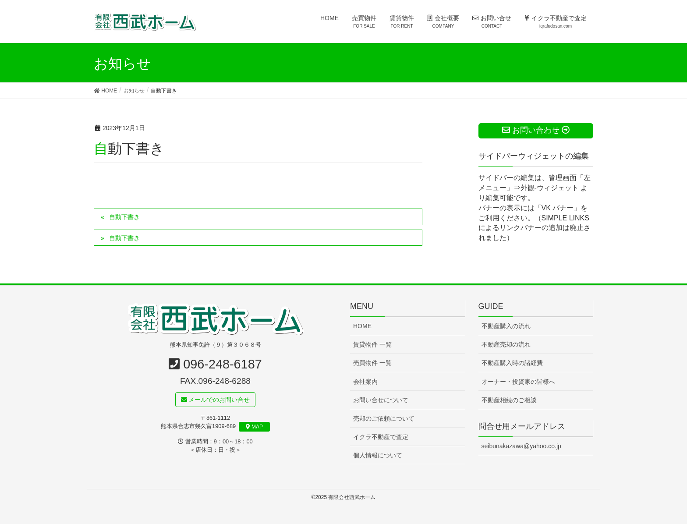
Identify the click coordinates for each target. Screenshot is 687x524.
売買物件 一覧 (372, 363)
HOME (362, 326)
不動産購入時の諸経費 (512, 363)
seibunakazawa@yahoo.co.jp (521, 446)
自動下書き (124, 216)
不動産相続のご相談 (509, 400)
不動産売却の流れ (506, 344)
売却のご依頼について (383, 418)
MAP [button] (254, 427)
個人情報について (377, 455)
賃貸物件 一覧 (372, 344)
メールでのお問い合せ (215, 399)
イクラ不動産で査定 (380, 436)
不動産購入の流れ (506, 326)
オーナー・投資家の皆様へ (518, 381)
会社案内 (365, 381)
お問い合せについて (380, 400)
